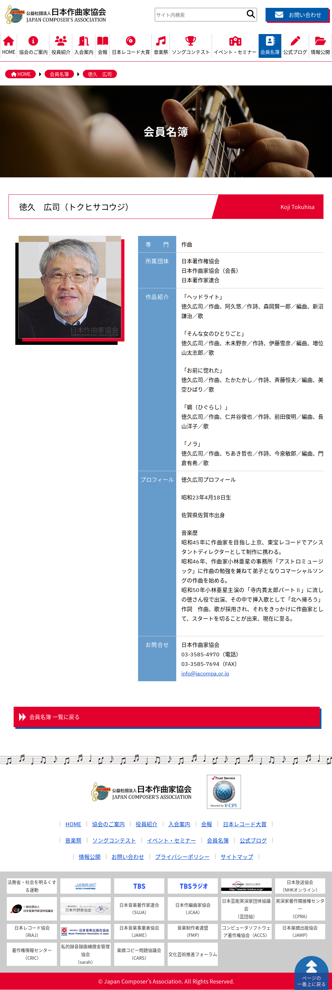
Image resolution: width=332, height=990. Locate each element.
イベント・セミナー (235, 44)
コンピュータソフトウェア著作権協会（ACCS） (246, 931)
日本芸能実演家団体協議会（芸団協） (246, 909)
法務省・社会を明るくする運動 (31, 886)
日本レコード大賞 (131, 44)
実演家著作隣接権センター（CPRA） (300, 909)
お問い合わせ (297, 15)
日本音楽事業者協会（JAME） (139, 931)
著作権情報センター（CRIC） (32, 954)
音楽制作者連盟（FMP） (192, 931)
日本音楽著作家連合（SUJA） (139, 909)
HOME (8, 44)
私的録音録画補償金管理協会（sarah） (85, 954)
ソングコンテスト (191, 44)
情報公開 (320, 44)
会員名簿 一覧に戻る (54, 717)
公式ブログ (295, 44)
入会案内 (83, 44)
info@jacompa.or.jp (205, 673)
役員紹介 (60, 44)
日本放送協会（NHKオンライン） (300, 886)
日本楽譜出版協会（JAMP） (300, 931)
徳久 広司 (100, 73)
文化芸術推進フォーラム (192, 954)
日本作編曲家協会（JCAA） (193, 909)
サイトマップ (237, 857)
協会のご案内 (33, 44)
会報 (102, 44)
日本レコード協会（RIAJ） (32, 931)
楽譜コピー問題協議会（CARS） (139, 954)
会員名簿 (270, 44)
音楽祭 (161, 44)
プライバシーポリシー (182, 857)
